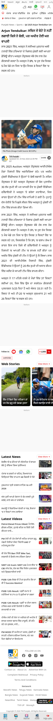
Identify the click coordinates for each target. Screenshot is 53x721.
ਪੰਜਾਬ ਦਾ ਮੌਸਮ (10, 18)
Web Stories (10, 364)
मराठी (31, 2)
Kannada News (40, 689)
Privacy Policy (36, 674)
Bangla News (11, 694)
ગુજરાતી (38, 2)
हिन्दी (3, 2)
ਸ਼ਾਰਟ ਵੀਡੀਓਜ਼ (19, 13)
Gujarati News (27, 694)
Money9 (30, 705)
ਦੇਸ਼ (28, 13)
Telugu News (25, 689)
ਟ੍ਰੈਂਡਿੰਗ (43, 13)
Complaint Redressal (17, 674)
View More (44, 363)
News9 (10, 2)
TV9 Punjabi (14, 156)
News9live (10, 700)
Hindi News (41, 694)
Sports (20, 24)
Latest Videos (11, 519)
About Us (22, 669)
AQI (30, 7)
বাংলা (45, 2)
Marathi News (10, 689)
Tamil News (22, 700)
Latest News (10, 456)
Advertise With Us (37, 669)
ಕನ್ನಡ (18, 2)
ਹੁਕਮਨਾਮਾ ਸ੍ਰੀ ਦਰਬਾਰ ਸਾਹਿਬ (30, 18)
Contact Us (10, 669)
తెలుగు (24, 2)
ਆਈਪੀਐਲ (7, 358)
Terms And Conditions (25, 679)
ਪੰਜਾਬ (8, 13)
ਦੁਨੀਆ (35, 13)
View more (44, 456)
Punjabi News (7, 24)
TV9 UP (20, 705)
